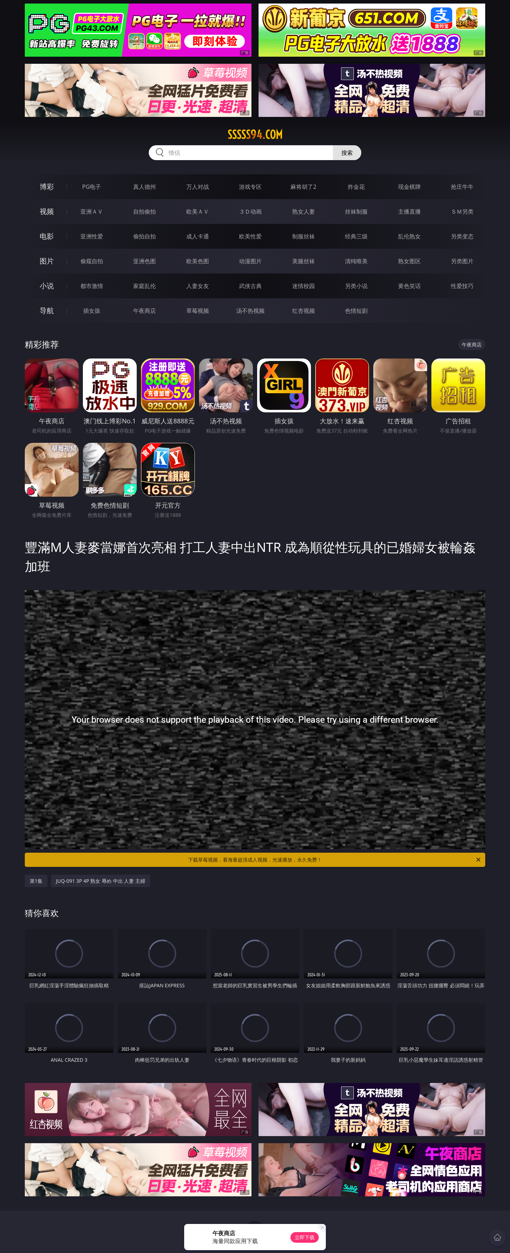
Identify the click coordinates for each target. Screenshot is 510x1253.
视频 (47, 211)
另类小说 (356, 286)
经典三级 (356, 236)
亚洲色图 (144, 261)
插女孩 (91, 311)
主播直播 (409, 211)
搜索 (347, 153)
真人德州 (144, 187)
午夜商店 (144, 311)
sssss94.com (255, 135)
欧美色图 (197, 261)
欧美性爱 (250, 236)
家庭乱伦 (144, 286)
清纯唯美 (356, 261)
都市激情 (91, 286)
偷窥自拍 (91, 261)
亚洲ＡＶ (91, 211)
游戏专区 (250, 187)
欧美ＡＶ (197, 211)
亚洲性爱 (91, 236)
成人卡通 (197, 236)
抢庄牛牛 (462, 187)
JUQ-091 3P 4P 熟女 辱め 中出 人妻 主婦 (100, 880)
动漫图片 (250, 261)
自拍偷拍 (144, 211)
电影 (47, 236)
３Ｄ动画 (250, 211)
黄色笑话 (409, 286)
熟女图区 (409, 261)
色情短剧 (356, 311)
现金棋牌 (409, 187)
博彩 (47, 186)
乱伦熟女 (409, 236)
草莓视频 (197, 311)
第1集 (36, 880)
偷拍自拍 (144, 236)
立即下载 (304, 1237)
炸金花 (356, 187)
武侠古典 (250, 286)
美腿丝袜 (303, 261)
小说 (47, 285)
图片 (47, 261)
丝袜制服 (356, 211)
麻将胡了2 (303, 187)
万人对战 (197, 187)
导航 (47, 310)
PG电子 (91, 187)
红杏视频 (303, 311)
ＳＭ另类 (462, 211)
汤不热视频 (250, 311)
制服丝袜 (303, 236)
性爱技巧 (462, 286)
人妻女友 (197, 286)
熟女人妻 (303, 211)
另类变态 (462, 236)
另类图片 (462, 261)
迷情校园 (303, 286)
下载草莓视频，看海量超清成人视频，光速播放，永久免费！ (335, 860)
